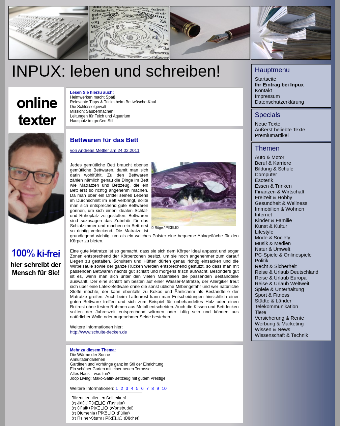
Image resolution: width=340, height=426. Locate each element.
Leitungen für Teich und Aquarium (100, 116)
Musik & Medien (273, 243)
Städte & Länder (273, 300)
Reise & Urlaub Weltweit (282, 283)
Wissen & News (272, 329)
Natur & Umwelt (272, 249)
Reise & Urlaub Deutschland (286, 272)
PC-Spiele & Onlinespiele (283, 255)
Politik (261, 260)
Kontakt (263, 90)
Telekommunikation (276, 306)
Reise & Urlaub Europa (281, 278)
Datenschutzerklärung (279, 102)
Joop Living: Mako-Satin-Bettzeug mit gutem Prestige (118, 378)
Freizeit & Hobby (273, 197)
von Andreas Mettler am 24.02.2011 (105, 150)
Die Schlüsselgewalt (88, 106)
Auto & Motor (270, 157)
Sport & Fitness (272, 295)
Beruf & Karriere (273, 163)
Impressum (267, 96)
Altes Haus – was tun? (90, 373)
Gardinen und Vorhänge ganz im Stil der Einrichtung (117, 364)
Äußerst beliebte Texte (280, 129)
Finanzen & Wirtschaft (280, 191)
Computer (266, 174)
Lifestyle (264, 232)
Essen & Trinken (273, 186)
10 (164, 388)
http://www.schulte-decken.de (98, 332)
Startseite (265, 79)
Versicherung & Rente (279, 318)
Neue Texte (268, 124)
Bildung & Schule (274, 168)
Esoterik (264, 180)
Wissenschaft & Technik (281, 335)
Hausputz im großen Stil (91, 120)
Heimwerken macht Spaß (93, 97)
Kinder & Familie (273, 220)
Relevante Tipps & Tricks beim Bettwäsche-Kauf (113, 102)
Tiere (260, 312)
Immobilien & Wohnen (279, 209)
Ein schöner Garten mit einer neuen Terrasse (110, 369)
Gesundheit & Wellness (281, 203)
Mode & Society (272, 237)
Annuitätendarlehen (87, 359)
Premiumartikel (272, 135)
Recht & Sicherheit (276, 266)
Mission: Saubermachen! (92, 111)
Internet (263, 214)
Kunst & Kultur (271, 226)
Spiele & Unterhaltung (279, 289)
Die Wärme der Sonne (90, 354)
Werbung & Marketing (279, 323)
